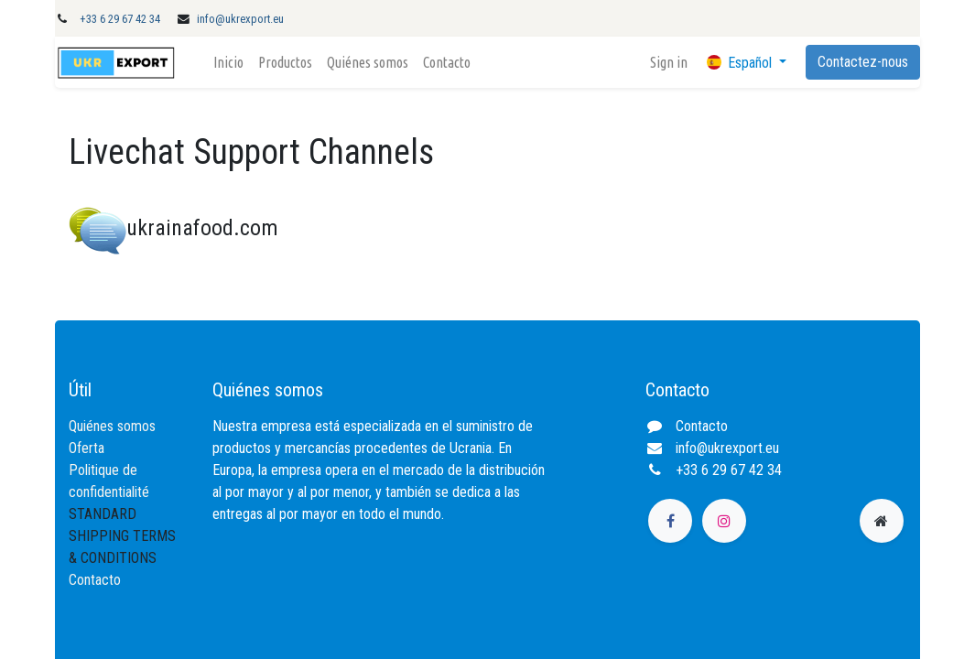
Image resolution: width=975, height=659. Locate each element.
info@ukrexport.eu (240, 19)
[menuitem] (228, 62)
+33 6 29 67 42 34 (120, 19)
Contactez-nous (863, 61)
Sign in (669, 62)
